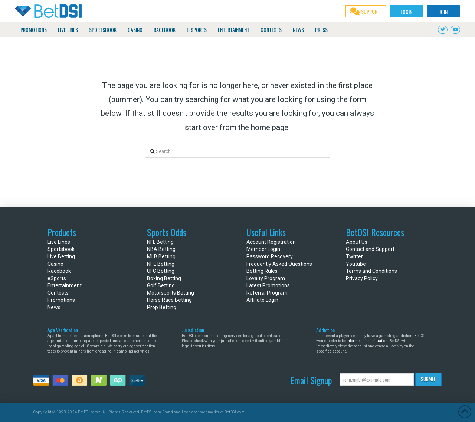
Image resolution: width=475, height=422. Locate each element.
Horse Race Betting (169, 300)
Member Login (263, 249)
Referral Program (267, 293)
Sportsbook (61, 249)
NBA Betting (161, 249)
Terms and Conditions (371, 271)
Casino (55, 264)
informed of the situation (367, 341)
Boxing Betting (164, 278)
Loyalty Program (265, 278)
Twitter (354, 256)
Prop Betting (161, 307)
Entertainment (65, 285)
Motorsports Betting (170, 293)
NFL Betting (160, 242)
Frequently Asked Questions (279, 264)
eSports (57, 278)
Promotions (61, 300)
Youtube (356, 264)
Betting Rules (262, 271)
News (54, 307)
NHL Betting (160, 264)
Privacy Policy (362, 278)
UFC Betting (160, 271)
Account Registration (271, 242)
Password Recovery (269, 256)
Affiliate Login (262, 300)
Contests (58, 293)
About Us (356, 242)
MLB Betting (161, 256)
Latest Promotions (268, 285)
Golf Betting (161, 285)
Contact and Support (370, 249)
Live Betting (61, 256)
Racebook (59, 271)
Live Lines (59, 242)
